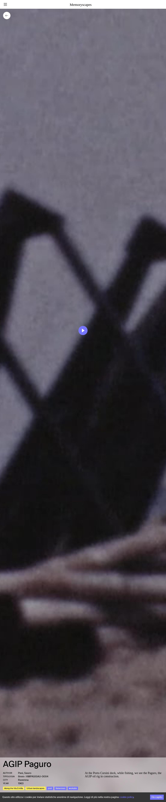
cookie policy (126, 797)
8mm (21, 776)
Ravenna (23, 780)
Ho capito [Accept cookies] (157, 797)
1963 (20, 783)
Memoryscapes (81, 5)
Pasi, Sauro (24, 773)
